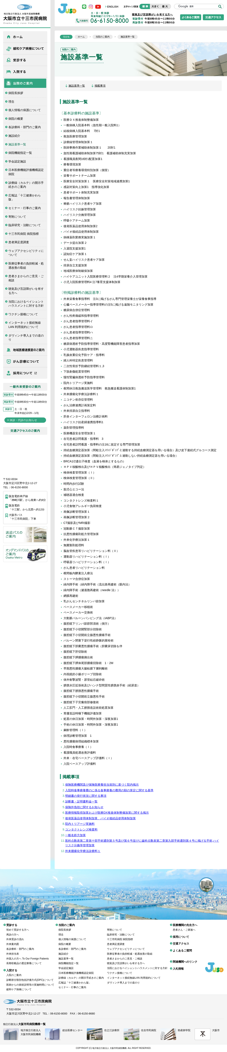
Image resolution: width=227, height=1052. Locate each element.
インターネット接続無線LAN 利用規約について (24, 325)
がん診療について (25, 361)
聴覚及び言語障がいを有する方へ (26, 291)
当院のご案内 (25, 83)
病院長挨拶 (15, 93)
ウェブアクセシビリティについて (26, 253)
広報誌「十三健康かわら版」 (24, 197)
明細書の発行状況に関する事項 (85, 795)
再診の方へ (12, 931)
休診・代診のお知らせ (23, 420)
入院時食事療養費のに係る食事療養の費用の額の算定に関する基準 (109, 790)
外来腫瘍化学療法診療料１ (82, 851)
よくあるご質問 (182, 947)
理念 (11, 101)
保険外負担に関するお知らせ (84, 807)
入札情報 (178, 965)
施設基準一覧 (17, 144)
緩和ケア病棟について (25, 48)
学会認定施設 (17, 161)
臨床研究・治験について (24, 225)
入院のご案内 (13, 971)
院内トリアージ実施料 (80, 823)
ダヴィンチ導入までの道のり (26, 337)
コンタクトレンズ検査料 (81, 829)
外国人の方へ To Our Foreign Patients (27, 955)
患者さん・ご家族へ (184, 926)
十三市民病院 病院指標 (23, 233)
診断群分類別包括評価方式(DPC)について (30, 976)
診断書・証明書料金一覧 (81, 801)
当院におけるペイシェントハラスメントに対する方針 (26, 303)
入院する (25, 71)
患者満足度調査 (18, 242)
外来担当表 (12, 950)
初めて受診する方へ (17, 926)
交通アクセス (181, 940)
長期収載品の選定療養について (24, 960)
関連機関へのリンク (185, 958)
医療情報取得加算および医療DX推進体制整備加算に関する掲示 (107, 812)
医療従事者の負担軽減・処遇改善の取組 (26, 265)
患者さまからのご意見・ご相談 (26, 278)
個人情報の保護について (24, 110)
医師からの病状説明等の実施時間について (30, 981)
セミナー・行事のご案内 (24, 208)
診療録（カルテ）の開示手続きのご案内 (26, 185)
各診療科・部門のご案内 (24, 127)
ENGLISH (112, 6)
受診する (25, 60)
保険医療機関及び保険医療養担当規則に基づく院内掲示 (102, 784)
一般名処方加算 (75, 835)
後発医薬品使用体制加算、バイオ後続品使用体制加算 (100, 818)
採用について (25, 373)
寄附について (17, 216)
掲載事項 (100, 85)
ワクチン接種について (23, 314)
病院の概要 (15, 118)
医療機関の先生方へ (25, 350)
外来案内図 (12, 940)
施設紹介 (14, 135)
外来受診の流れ (15, 936)
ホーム (25, 37)
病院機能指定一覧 (20, 152)
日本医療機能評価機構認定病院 (26, 172)
